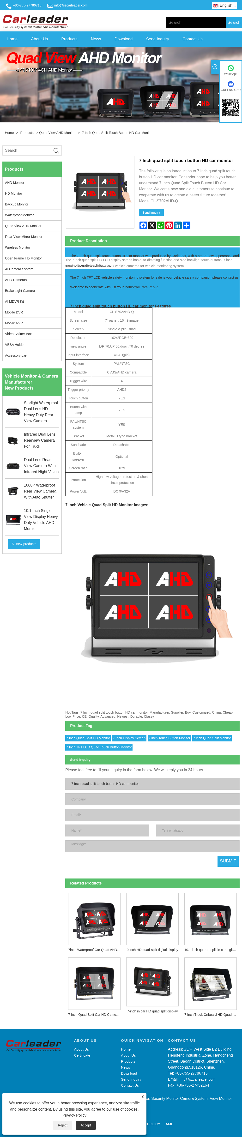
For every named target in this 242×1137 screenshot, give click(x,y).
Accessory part (16, 355)
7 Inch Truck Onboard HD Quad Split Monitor (212, 1015)
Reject (62, 1125)
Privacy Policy (74, 1115)
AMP (170, 1124)
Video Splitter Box (18, 334)
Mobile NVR (14, 323)
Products (69, 39)
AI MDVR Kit (14, 301)
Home (12, 39)
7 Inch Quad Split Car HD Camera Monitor (95, 1015)
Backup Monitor (16, 204)
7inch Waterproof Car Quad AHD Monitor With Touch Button (95, 950)
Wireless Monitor (17, 247)
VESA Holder (15, 345)
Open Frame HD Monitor (23, 258)
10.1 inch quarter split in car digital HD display (212, 950)
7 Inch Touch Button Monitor (169, 738)
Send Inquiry (157, 39)
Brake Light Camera (20, 291)
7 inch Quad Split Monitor (212, 738)
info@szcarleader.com (71, 5)
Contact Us (192, 39)
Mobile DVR (14, 312)
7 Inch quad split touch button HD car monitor (117, 133)
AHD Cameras (16, 280)
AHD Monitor (14, 183)
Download (124, 39)
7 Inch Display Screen (129, 738)
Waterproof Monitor (19, 215)
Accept (86, 1125)
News (96, 39)
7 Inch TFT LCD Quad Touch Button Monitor (99, 747)
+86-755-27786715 (27, 5)
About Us (39, 39)
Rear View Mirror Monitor (23, 237)
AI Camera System (19, 269)
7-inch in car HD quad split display (152, 1011)
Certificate (82, 1055)
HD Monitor (13, 193)
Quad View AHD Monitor (57, 133)
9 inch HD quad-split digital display (152, 950)
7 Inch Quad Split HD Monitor (88, 738)
